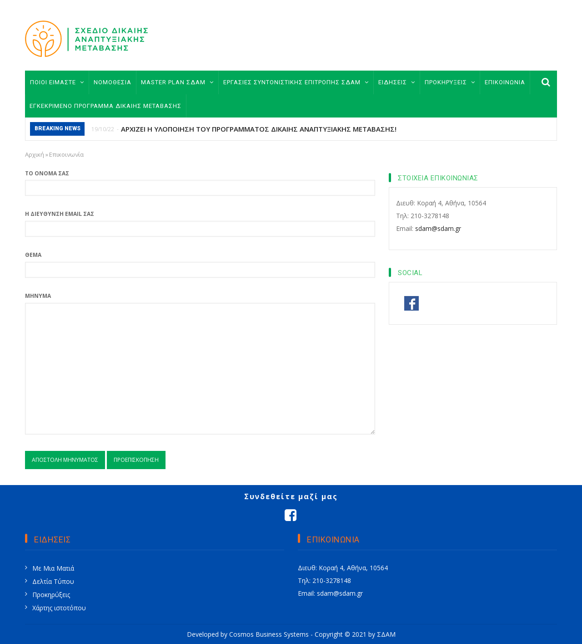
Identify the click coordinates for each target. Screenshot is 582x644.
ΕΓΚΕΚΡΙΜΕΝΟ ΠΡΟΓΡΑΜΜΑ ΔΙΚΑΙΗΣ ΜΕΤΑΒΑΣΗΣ (105, 105)
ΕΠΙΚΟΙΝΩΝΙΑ (505, 82)
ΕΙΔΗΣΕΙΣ (396, 82)
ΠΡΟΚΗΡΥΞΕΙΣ (450, 82)
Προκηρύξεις (51, 594)
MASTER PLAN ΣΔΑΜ (177, 82)
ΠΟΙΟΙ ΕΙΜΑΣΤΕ (57, 82)
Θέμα (33, 255)
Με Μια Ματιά (53, 568)
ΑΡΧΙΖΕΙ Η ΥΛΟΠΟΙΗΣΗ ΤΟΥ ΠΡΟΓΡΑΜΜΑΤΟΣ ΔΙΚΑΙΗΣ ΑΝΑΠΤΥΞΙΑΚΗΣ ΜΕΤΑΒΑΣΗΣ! (258, 128)
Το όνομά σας (47, 173)
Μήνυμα (38, 296)
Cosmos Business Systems (269, 634)
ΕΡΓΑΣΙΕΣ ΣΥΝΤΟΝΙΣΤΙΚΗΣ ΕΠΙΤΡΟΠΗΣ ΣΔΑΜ (296, 82)
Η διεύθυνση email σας (59, 214)
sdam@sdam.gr (438, 228)
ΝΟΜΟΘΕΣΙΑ (112, 82)
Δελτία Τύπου (53, 581)
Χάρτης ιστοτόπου (59, 607)
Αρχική (34, 154)
